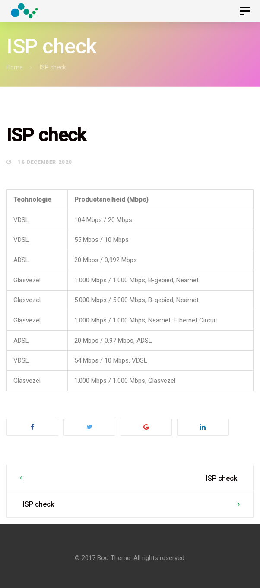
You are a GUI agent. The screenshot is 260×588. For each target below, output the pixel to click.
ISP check (221, 478)
